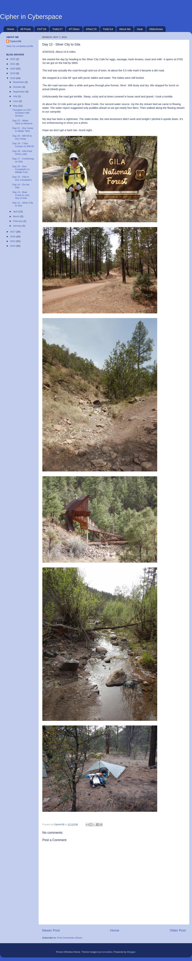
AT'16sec (74, 29)
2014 (13, 246)
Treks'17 (57, 29)
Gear (140, 29)
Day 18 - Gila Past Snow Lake (22, 152)
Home (10, 29)
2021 (13, 64)
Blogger (131, 952)
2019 (13, 73)
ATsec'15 (91, 29)
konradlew (106, 952)
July (15, 96)
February (18, 221)
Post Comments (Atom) (69, 937)
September (19, 91)
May (15, 105)
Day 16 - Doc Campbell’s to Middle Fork (21, 169)
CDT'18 (41, 29)
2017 (13, 231)
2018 (13, 78)
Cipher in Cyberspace (31, 16)
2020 (13, 68)
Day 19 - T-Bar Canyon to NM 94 (23, 145)
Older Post (178, 930)
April (15, 211)
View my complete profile (19, 46)
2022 (13, 59)
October (17, 87)
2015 (13, 241)
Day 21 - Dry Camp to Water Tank (22, 129)
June (16, 101)
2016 (13, 236)
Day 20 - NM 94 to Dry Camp (22, 137)
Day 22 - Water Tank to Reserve (22, 122)
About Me (125, 29)
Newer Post (51, 930)
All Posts (25, 29)
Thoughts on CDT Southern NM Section (21, 113)
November (19, 82)
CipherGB (15, 41)
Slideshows (156, 29)
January (17, 225)
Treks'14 (108, 29)
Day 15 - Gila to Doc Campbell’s (22, 178)
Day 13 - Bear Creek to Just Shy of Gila (20, 195)
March (16, 216)
